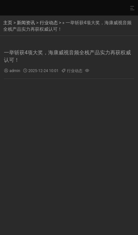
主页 (7, 22)
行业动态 (49, 22)
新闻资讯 (26, 22)
